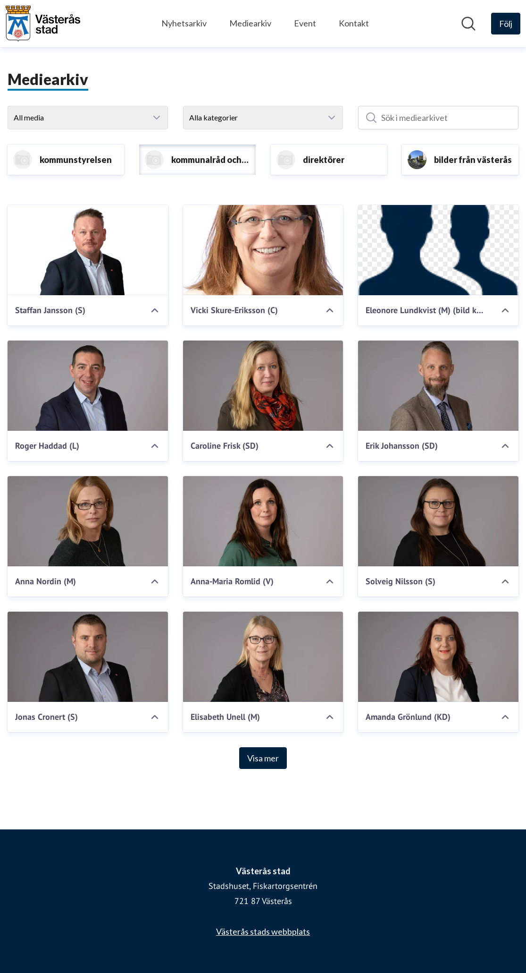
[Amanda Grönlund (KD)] (438, 657)
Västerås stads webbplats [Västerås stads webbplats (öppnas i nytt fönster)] (263, 931)
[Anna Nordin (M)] (88, 521)
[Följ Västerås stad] (505, 23)
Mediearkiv (250, 23)
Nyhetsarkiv (184, 23)
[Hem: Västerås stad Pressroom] (43, 24)
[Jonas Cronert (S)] (88, 657)
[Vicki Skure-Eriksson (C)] (263, 250)
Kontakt (354, 23)
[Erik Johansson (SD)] (438, 386)
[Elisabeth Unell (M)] (263, 657)
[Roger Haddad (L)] (88, 386)
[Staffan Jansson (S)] (88, 250)
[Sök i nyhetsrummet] (468, 23)
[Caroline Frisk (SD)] (263, 386)
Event (305, 23)
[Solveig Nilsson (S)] (438, 521)
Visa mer (263, 758)
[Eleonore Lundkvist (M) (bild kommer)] (438, 250)
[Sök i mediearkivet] (438, 117)
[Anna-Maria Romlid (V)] (263, 521)
